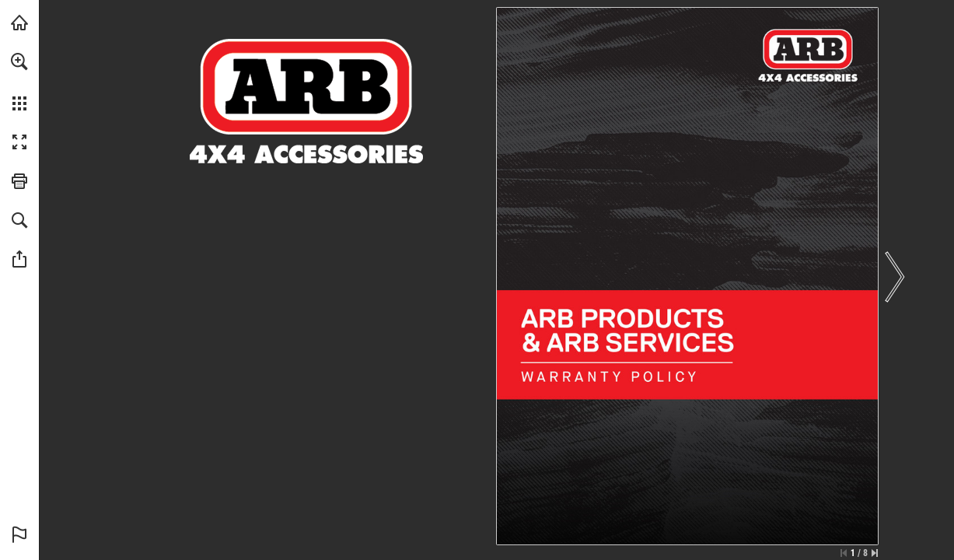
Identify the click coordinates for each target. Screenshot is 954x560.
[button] (19, 61)
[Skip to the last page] (875, 553)
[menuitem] (19, 81)
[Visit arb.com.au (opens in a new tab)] (19, 22)
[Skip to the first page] (843, 553)
